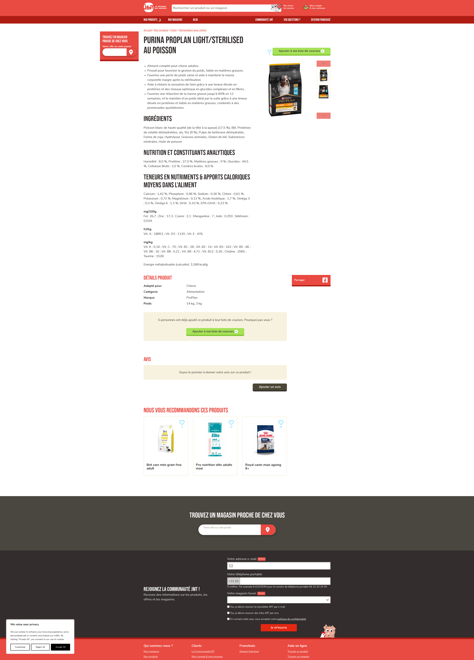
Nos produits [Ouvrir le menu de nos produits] (150, 20)
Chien (173, 30)
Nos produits (161, 30)
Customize (20, 647)
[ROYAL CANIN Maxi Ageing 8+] (264, 446)
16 (281, 423)
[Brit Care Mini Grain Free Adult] (166, 446)
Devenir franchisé (321, 20)
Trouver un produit (298, 651)
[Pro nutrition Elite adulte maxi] (215, 446)
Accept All (60, 647)
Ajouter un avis (270, 386)
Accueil (148, 30)
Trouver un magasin (298, 656)
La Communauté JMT (203, 651)
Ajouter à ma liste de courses (301, 51)
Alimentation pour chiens (192, 30)
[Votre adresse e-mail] (279, 566)
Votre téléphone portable (244, 574)
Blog (195, 20)
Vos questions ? (292, 20)
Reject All (40, 647)
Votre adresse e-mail (241, 559)
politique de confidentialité (291, 619)
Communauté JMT (264, 20)
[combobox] (226, 8)
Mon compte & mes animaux (207, 656)
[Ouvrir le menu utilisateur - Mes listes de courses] (296, 8)
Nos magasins (175, 20)
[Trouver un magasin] (131, 52)
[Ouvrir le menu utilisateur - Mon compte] (320, 8)
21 (232, 423)
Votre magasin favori (241, 593)
